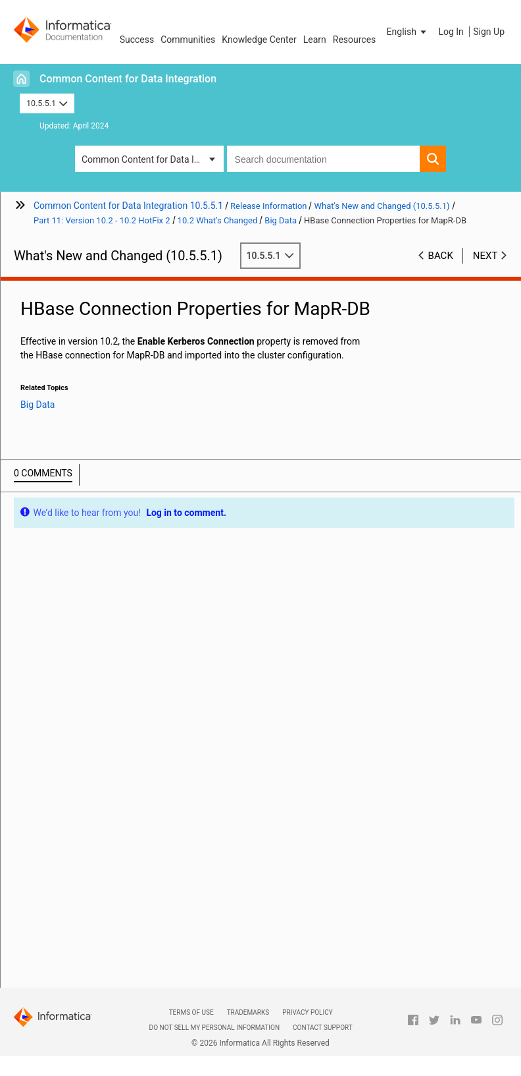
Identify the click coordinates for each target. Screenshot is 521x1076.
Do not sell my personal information (214, 1027)
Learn (314, 39)
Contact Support (323, 1027)
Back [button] (440, 256)
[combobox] (323, 159)
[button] (408, 31)
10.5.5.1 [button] (47, 103)
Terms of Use (191, 1012)
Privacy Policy (307, 1012)
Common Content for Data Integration (127, 78)
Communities (188, 39)
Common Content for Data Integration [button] (153, 159)
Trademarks (248, 1012)
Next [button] (485, 256)
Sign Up (489, 31)
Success (137, 39)
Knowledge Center (259, 39)
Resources (354, 39)
